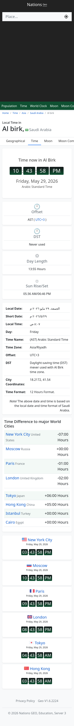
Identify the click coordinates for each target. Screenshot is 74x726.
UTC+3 (40, 220)
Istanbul (13, 513)
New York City (18, 434)
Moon (54, 106)
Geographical (15, 141)
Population (9, 106)
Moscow (13, 448)
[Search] (31, 16)
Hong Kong (16, 504)
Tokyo (11, 495)
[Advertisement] (37, 63)
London (12, 477)
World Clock (38, 106)
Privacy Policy (25, 701)
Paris (10, 463)
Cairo (10, 522)
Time (23, 106)
